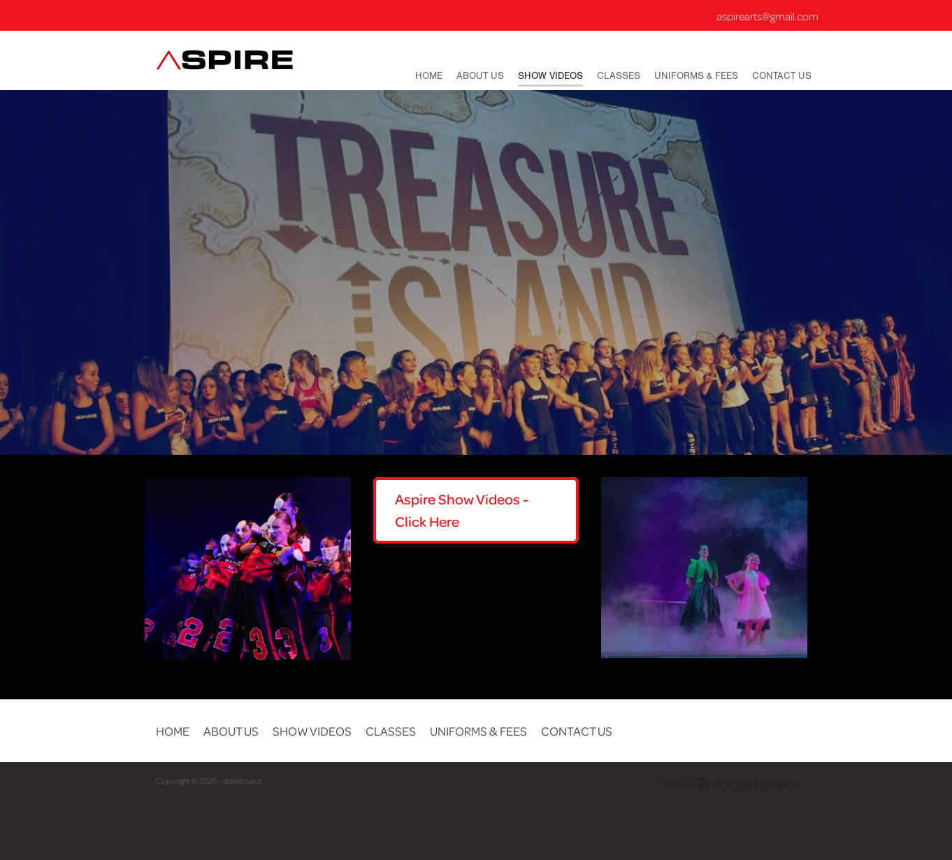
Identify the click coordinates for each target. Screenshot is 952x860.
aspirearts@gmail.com (767, 16)
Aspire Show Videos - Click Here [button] (461, 510)
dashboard (242, 780)
